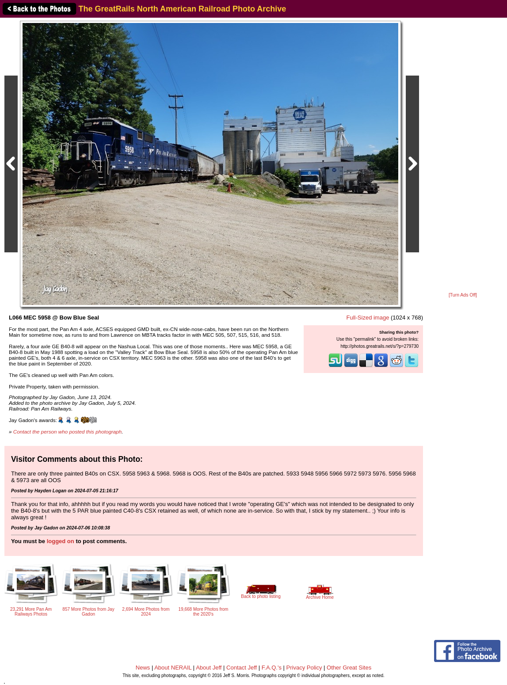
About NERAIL (172, 667)
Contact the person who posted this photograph (67, 431)
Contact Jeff (241, 667)
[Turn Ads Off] (463, 295)
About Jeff (208, 667)
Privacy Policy (304, 667)
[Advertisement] (462, 155)
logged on (60, 541)
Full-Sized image (368, 317)
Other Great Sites (349, 667)
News (143, 667)
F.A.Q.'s (272, 667)
